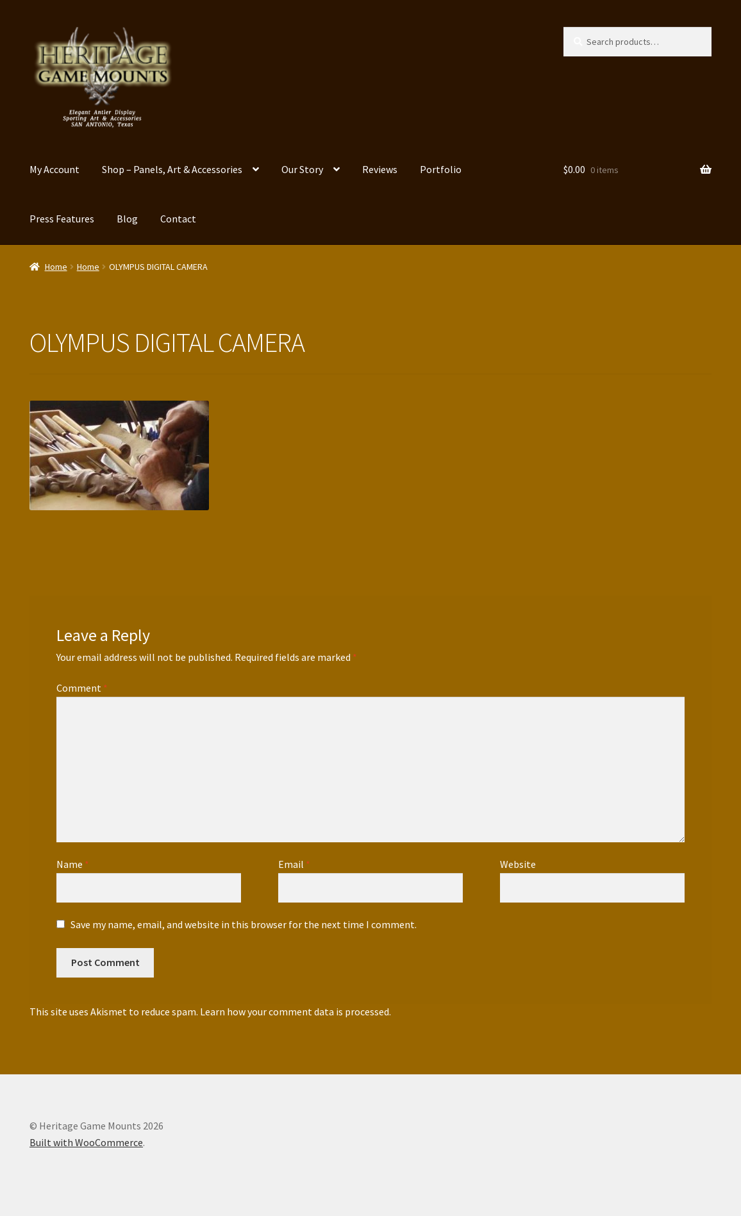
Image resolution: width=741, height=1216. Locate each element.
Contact (178, 218)
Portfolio (441, 169)
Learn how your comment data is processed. (295, 1011)
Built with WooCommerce (86, 1142)
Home (56, 266)
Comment (82, 687)
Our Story (302, 169)
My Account (54, 169)
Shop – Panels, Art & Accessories (172, 169)
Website (518, 864)
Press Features (61, 218)
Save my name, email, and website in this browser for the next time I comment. (244, 924)
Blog (127, 218)
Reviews (379, 169)
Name (72, 864)
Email (294, 864)
